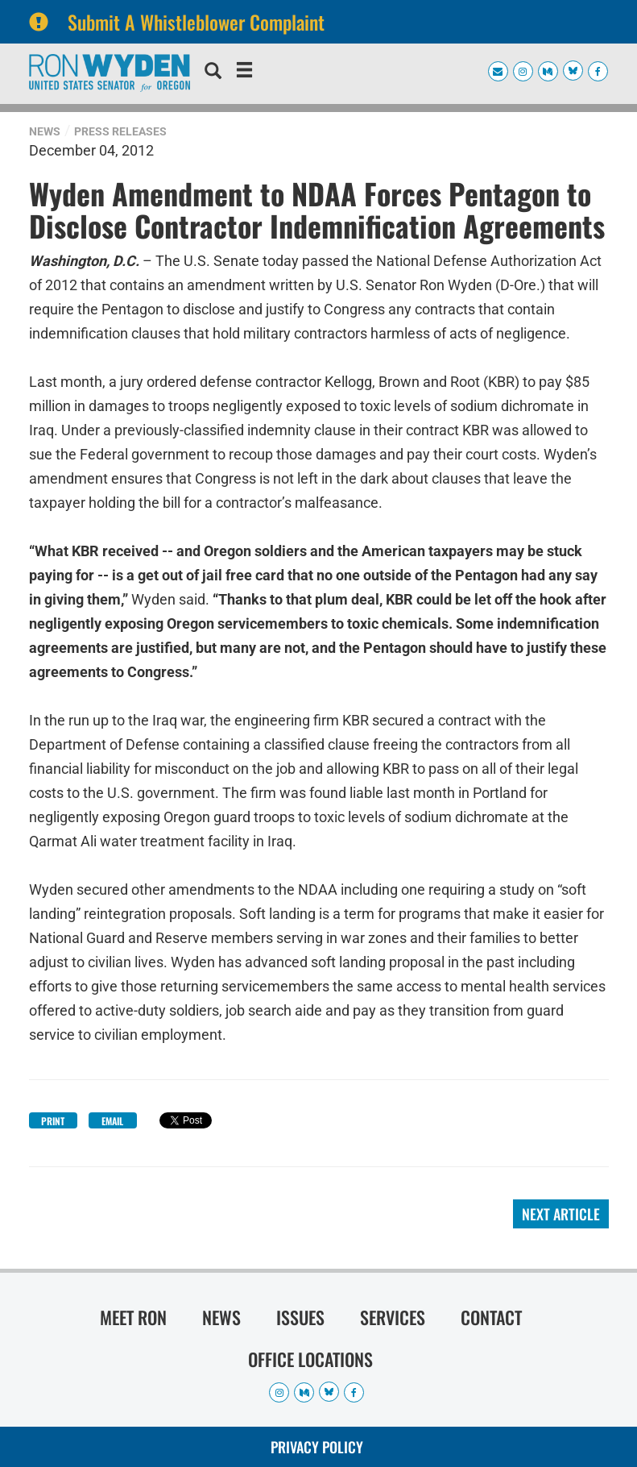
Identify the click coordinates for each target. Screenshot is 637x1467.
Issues (300, 1317)
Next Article (561, 1213)
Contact (491, 1317)
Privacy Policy (317, 1446)
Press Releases (120, 131)
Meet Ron (133, 1317)
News (44, 131)
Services (392, 1317)
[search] (213, 72)
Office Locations (310, 1359)
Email (112, 1121)
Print (52, 1121)
